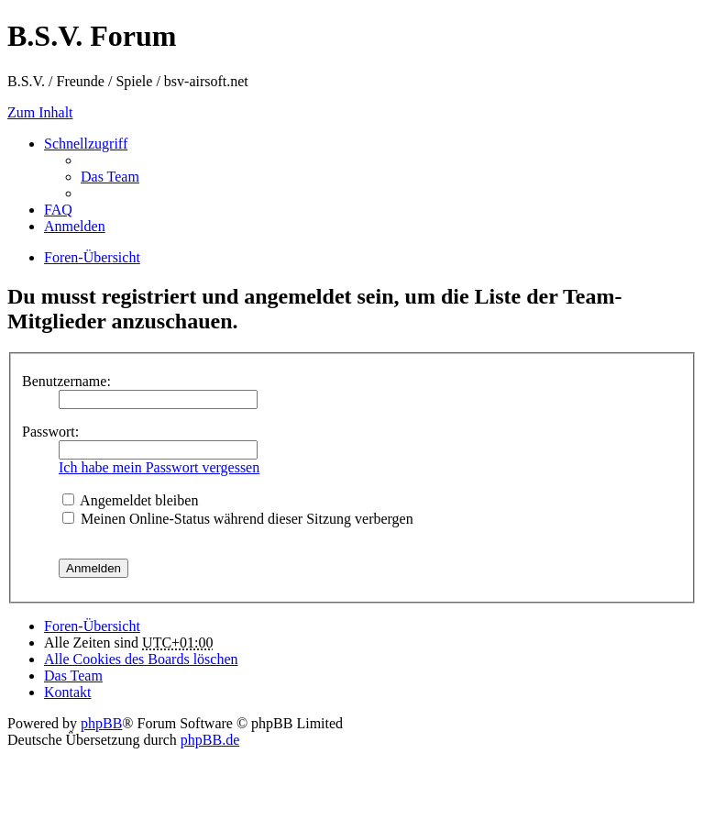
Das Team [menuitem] (110, 176)
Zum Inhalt (40, 112)
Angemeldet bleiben (130, 500)
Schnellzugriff (85, 143)
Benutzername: (66, 381)
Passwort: (50, 431)
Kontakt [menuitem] (68, 692)
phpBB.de (210, 740)
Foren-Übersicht (92, 626)
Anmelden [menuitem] (74, 226)
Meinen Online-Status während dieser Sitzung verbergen (237, 518)
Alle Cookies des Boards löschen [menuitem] (141, 659)
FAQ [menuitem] (58, 209)
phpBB (101, 723)
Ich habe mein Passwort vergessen (159, 467)
